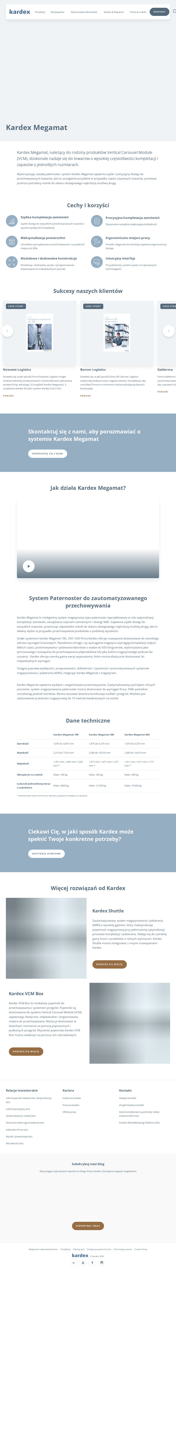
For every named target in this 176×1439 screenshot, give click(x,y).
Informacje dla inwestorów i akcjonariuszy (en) (29, 1100)
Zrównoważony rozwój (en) (21, 1116)
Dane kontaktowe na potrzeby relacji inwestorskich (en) (139, 1113)
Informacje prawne (123, 1249)
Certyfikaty (65, 1249)
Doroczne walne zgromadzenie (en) (25, 1122)
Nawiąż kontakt (127, 1098)
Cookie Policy (140, 1249)
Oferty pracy (69, 1112)
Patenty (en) (79, 1249)
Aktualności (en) (14, 1143)
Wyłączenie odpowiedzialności (43, 1249)
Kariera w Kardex (72, 1098)
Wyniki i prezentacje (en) (19, 1136)
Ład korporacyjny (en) (18, 1109)
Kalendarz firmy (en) (17, 1129)
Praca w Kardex (71, 1105)
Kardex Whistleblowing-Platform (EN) (139, 1122)
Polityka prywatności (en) (99, 1249)
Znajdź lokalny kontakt (131, 1105)
